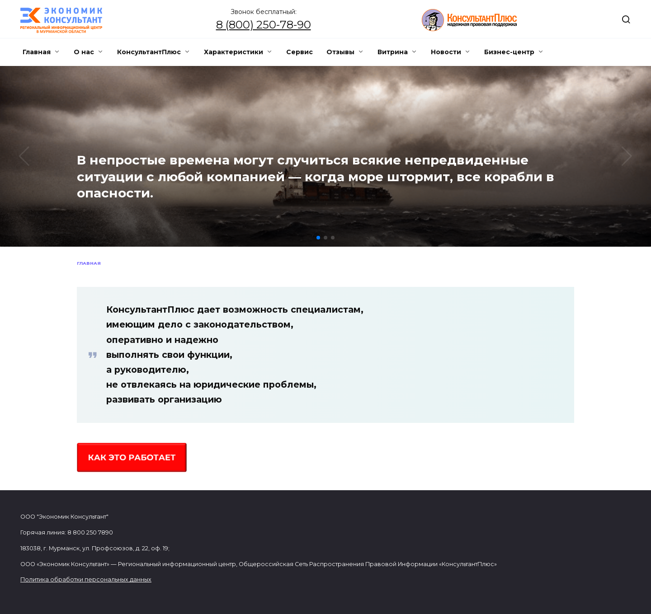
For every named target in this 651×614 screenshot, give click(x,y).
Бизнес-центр (509, 52)
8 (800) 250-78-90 (263, 24)
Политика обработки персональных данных (85, 579)
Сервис (299, 52)
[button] (318, 237)
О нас (84, 52)
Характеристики (233, 52)
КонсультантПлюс (149, 52)
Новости (446, 52)
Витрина (392, 52)
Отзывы (340, 52)
